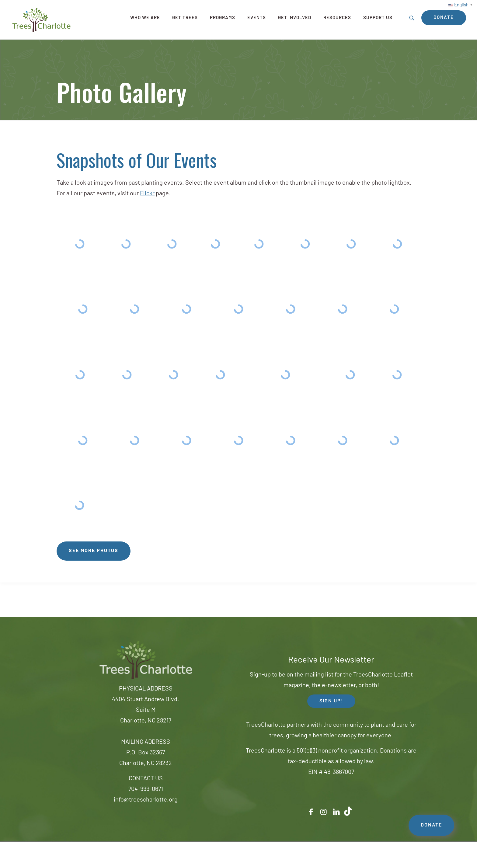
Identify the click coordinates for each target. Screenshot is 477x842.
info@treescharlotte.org (146, 800)
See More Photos (93, 550)
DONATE (431, 825)
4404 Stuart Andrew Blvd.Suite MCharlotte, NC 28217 (145, 710)
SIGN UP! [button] (331, 701)
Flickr (147, 194)
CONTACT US (146, 779)
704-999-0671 (145, 789)
